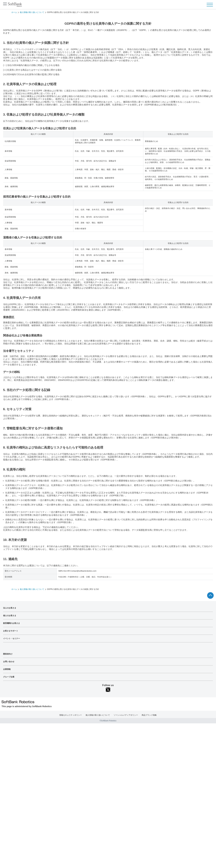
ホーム (14, 12)
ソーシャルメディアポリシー (126, 715)
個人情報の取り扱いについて (32, 12)
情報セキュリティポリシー (70, 715)
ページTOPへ (210, 595)
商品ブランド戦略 (149, 715)
